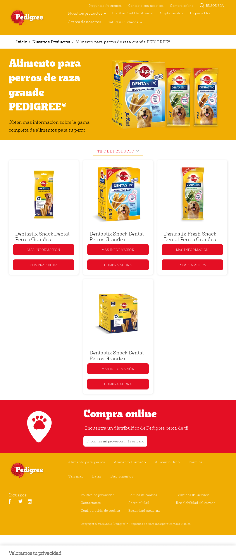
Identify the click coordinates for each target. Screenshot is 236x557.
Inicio (21, 41)
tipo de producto (115, 151)
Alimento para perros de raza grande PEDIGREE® (122, 41)
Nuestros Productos (51, 41)
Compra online (120, 413)
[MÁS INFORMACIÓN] (43, 249)
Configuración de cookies (100, 510)
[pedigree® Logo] (32, 470)
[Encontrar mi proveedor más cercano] (115, 441)
